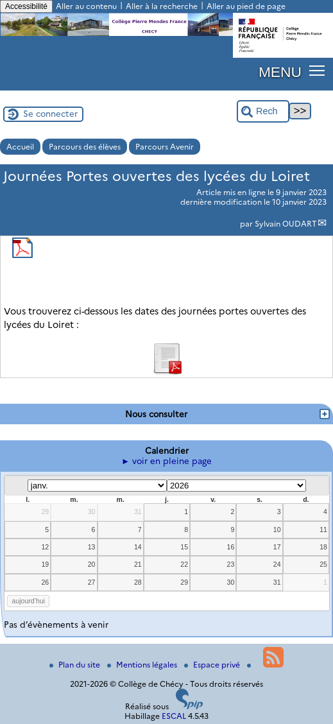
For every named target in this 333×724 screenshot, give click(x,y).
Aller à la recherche (162, 6)
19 (45, 564)
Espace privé (213, 664)
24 (277, 564)
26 (45, 582)
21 (138, 564)
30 (92, 511)
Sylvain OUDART (286, 223)
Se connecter (50, 113)
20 (92, 564)
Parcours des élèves (85, 146)
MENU (280, 72)
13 (92, 547)
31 (138, 511)
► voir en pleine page (166, 461)
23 (231, 564)
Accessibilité (26, 6)
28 (138, 582)
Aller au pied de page (246, 6)
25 (323, 564)
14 (138, 547)
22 (184, 564)
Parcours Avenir (164, 146)
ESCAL (174, 716)
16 (231, 547)
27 (92, 582)
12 (45, 547)
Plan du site (75, 664)
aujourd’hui (29, 601)
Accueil (20, 146)
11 (323, 529)
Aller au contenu (86, 6)
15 (184, 547)
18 (323, 547)
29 (45, 511)
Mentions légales (143, 664)
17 (277, 547)
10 (277, 529)
